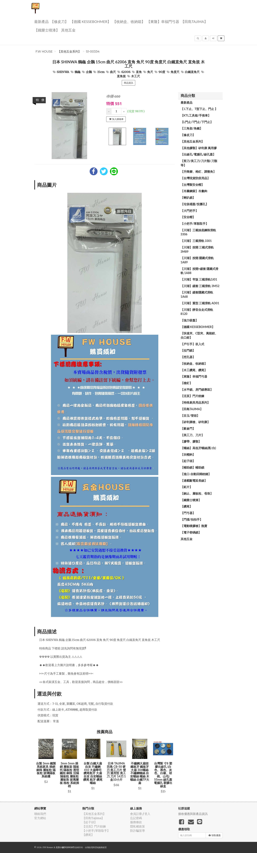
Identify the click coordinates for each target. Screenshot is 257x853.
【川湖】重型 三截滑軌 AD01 (200, 303)
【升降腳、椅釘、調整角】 (198, 171)
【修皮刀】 (59, 21)
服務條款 (136, 822)
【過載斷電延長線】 (194, 480)
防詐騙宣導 (137, 831)
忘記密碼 (136, 818)
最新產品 (41, 21)
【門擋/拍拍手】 (192, 519)
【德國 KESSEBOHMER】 (90, 21)
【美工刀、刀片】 (192, 435)
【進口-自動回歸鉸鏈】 (196, 474)
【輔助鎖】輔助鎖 (192, 467)
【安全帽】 (188, 217)
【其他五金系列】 (69, 51)
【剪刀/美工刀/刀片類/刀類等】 (199, 163)
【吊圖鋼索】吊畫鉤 (194, 191)
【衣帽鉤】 (188, 454)
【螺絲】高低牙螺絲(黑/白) (198, 448)
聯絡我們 (40, 814)
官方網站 (40, 818)
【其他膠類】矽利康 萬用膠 (199, 148)
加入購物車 (116, 119)
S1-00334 (92, 51)
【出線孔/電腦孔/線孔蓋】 (198, 154)
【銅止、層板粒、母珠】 (197, 493)
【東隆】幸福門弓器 (163, 21)
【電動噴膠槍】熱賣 (194, 526)
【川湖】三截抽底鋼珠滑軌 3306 (198, 232)
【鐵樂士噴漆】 (46, 30)
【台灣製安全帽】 (192, 184)
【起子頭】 (188, 461)
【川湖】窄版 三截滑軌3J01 (199, 279)
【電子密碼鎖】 (191, 532)
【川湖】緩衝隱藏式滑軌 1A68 (197, 294)
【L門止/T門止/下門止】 (197, 122)
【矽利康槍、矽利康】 (195, 422)
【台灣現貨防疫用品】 (195, 178)
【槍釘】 (186, 383)
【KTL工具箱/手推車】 (196, 115)
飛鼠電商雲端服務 (95, 847)
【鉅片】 (186, 487)
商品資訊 (128, 82)
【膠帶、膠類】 (191, 441)
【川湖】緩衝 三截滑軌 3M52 (200, 286)
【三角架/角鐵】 (192, 128)
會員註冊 (136, 814)
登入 (147, 814)
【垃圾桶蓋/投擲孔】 (194, 204)
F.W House (44, 51)
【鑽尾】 (186, 506)
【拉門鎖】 (188, 350)
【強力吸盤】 (189, 320)
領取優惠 (215, 835)
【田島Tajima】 (194, 21)
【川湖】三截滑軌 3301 (196, 241)
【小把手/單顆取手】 (194, 223)
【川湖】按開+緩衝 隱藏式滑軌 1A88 (199, 271)
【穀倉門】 (188, 428)
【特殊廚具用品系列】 (195, 402)
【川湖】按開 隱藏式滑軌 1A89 (197, 260)
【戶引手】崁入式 (192, 344)
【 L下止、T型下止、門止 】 (199, 109)
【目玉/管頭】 (190, 415)
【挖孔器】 (188, 357)
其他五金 (68, 30)
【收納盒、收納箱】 (129, 21)
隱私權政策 (137, 826)
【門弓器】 (188, 513)
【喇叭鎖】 (188, 197)
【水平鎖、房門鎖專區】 (197, 389)
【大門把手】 (189, 210)
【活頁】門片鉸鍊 (192, 396)
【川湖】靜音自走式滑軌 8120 (197, 312)
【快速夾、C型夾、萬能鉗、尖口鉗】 (199, 335)
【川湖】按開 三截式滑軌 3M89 (197, 249)
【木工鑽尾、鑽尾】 (194, 370)
